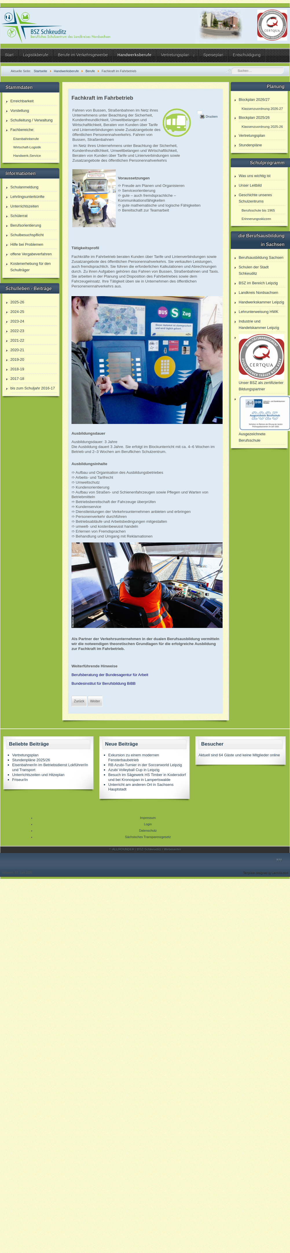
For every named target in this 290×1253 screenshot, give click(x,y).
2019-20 (17, 359)
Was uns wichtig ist (255, 176)
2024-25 (17, 311)
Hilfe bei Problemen (26, 244)
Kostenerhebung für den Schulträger (30, 266)
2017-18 (17, 378)
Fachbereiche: (22, 130)
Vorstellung (19, 110)
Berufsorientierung (25, 225)
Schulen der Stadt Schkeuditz (254, 270)
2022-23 (17, 331)
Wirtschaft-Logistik (27, 147)
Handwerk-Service (27, 155)
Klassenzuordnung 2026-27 (262, 108)
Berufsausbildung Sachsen (261, 257)
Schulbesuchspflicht (27, 235)
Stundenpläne (250, 145)
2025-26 (17, 302)
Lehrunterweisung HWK (258, 311)
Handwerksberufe (134, 54)
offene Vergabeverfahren (31, 254)
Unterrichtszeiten (24, 206)
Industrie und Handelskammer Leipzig (259, 324)
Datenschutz (148, 830)
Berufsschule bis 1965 (258, 210)
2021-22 (17, 340)
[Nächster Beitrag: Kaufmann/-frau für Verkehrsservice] (95, 701)
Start (9, 54)
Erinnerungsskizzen (256, 219)
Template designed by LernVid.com (265, 872)
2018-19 (17, 369)
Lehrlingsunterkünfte (27, 196)
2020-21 (17, 350)
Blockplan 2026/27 (254, 99)
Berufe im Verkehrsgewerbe (83, 54)
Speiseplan (213, 54)
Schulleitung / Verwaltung (31, 120)
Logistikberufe (35, 54)
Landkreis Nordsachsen (258, 292)
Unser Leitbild (250, 185)
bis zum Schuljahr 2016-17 (32, 388)
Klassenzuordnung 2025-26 (262, 126)
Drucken (212, 116)
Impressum (148, 817)
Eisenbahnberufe (26, 139)
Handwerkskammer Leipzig (261, 302)
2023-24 (17, 321)
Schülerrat (18, 216)
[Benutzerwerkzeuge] (199, 112)
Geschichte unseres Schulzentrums (255, 198)
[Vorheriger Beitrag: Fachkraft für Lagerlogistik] (79, 701)
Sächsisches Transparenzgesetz (148, 837)
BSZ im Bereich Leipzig (258, 283)
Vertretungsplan (175, 54)
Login (148, 824)
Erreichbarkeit (22, 101)
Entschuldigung (246, 54)
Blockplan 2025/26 (254, 117)
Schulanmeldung (24, 187)
